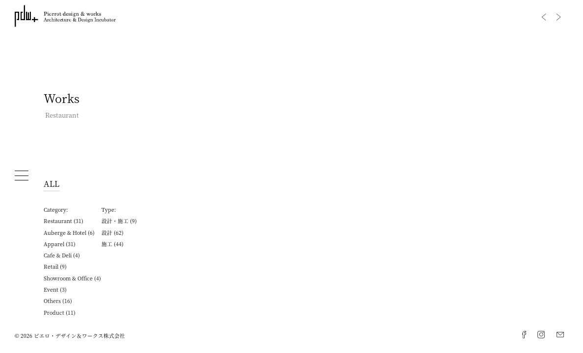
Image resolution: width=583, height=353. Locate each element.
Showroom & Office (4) (72, 278)
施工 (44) (112, 244)
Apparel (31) (60, 244)
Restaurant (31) (63, 221)
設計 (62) (112, 232)
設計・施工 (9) (119, 221)
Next (558, 17)
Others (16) (58, 300)
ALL (51, 183)
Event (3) (55, 289)
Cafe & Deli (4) (62, 255)
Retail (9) (55, 266)
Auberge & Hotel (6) (69, 232)
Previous (543, 17)
